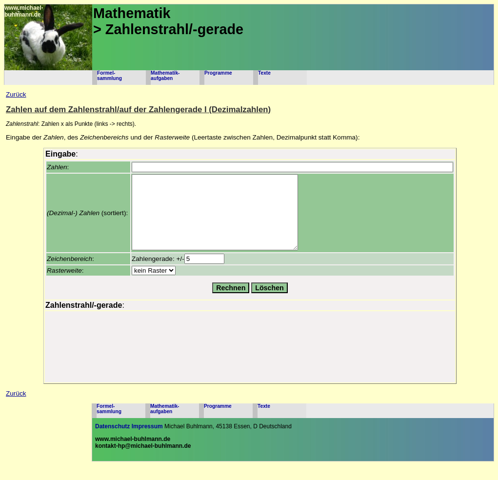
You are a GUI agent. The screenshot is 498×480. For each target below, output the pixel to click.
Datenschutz (112, 441)
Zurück (16, 94)
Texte (264, 73)
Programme (218, 73)
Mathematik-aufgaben (165, 75)
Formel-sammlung (109, 75)
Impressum (147, 441)
